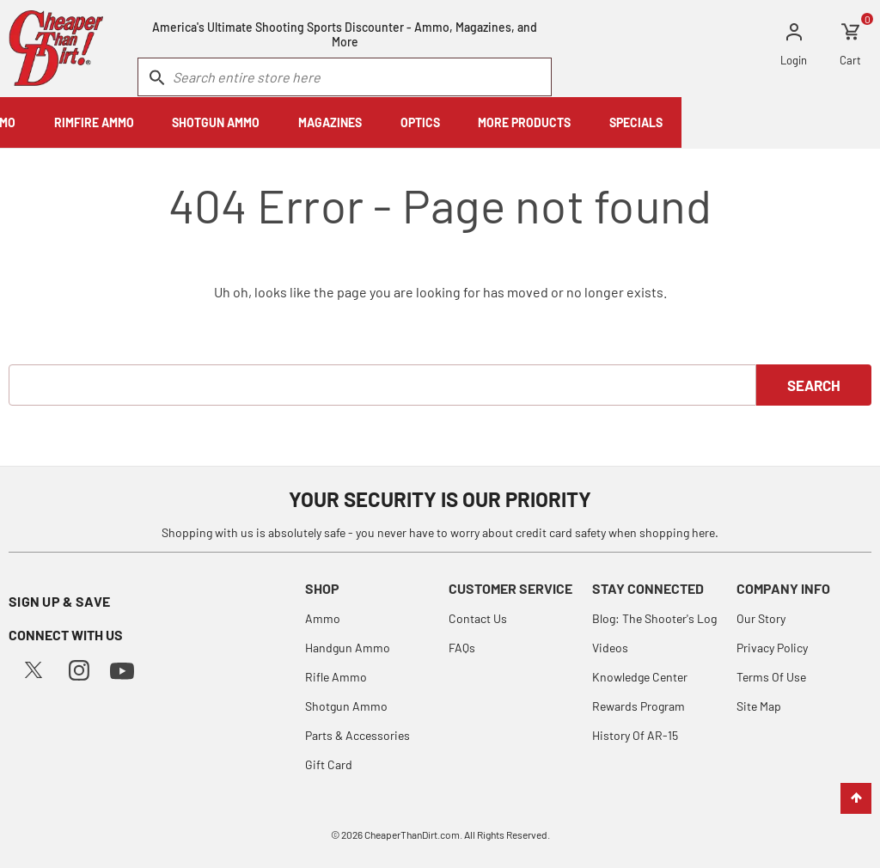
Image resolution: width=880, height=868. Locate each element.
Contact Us (478, 618)
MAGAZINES (528, 122)
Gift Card (328, 764)
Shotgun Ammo (346, 706)
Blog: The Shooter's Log (654, 618)
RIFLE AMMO (180, 122)
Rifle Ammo (336, 676)
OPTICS (618, 122)
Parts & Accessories (357, 735)
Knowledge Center (640, 676)
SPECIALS (834, 122)
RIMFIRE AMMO (293, 122)
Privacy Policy (772, 647)
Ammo (322, 618)
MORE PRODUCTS (722, 122)
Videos (610, 647)
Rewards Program (638, 706)
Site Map (758, 706)
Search (813, 385)
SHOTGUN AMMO (414, 122)
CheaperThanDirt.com (412, 834)
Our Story (760, 618)
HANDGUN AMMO (63, 122)
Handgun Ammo (347, 647)
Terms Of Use (771, 676)
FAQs (462, 647)
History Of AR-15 (635, 735)
